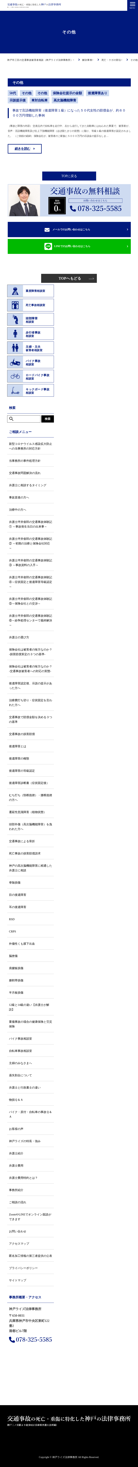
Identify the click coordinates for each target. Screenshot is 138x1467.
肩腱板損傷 (16, 968)
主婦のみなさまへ (20, 1063)
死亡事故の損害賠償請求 (25, 853)
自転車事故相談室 (20, 1050)
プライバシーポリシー (23, 1268)
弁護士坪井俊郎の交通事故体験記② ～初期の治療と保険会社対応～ (30, 543)
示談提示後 (18, 100)
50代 (13, 93)
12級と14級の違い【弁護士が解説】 (29, 1007)
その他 (26, 93)
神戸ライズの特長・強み (25, 1141)
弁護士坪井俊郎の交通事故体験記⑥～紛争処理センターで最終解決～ (30, 620)
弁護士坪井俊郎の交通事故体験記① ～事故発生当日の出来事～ (30, 524)
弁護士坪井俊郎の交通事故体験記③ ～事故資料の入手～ (30, 563)
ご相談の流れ (17, 1202)
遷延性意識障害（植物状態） (27, 812)
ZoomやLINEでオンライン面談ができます (30, 1217)
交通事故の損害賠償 (22, 734)
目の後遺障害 (17, 894)
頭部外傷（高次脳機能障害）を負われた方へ (30, 827)
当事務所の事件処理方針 (25, 460)
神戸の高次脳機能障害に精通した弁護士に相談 (30, 868)
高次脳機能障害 (65, 100)
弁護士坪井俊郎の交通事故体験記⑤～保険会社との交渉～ (30, 601)
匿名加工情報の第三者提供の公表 (30, 1255)
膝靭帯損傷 (16, 980)
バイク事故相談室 (20, 1038)
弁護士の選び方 (19, 637)
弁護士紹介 (16, 1153)
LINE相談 (103, 1462)
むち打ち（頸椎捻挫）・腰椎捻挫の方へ (30, 797)
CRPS (12, 931)
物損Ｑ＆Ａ (16, 1099)
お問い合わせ (17, 1231)
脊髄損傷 (14, 882)
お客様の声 (16, 1128)
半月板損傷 (16, 992)
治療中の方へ (17, 509)
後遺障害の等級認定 (22, 770)
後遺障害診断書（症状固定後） (29, 782)
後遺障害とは (17, 746)
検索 (47, 418)
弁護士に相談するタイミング (27, 485)
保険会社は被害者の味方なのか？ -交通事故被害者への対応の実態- (30, 669)
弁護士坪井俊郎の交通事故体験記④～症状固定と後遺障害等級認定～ (30, 582)
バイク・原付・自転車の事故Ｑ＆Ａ (30, 1114)
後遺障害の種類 (19, 758)
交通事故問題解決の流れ (25, 472)
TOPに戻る (69, 176)
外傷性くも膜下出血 (22, 943)
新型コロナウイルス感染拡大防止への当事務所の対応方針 (30, 446)
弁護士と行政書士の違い (25, 1087)
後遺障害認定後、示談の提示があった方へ (30, 686)
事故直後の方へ (19, 497)
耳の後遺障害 (17, 907)
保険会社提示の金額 (67, 93)
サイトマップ (17, 1280)
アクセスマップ (19, 1243)
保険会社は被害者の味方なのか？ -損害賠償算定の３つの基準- (30, 652)
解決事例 (126, 1462)
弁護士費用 (16, 1165)
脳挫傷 (13, 955)
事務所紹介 (16, 1190)
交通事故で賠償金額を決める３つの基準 (30, 719)
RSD (12, 919)
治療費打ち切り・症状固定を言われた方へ (30, 702)
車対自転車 (39, 100)
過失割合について (20, 1075)
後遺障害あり (97, 93)
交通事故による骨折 (22, 841)
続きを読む (22, 148)
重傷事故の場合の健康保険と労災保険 (30, 1024)
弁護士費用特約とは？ (23, 1177)
